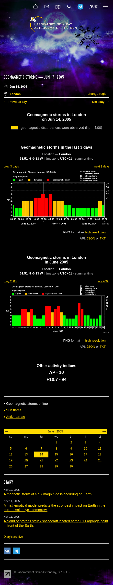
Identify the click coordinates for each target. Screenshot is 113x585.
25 (99, 460)
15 (56, 454)
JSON (91, 238)
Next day (98, 102)
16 (71, 454)
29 (56, 466)
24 (85, 460)
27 (26, 466)
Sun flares (14, 410)
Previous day (18, 102)
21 (41, 460)
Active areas (15, 417)
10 (85, 448)
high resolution (95, 232)
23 (71, 460)
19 (10, 460)
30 (71, 466)
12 (10, 454)
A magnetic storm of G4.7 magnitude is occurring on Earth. (48, 494)
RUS (93, 7)
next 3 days (101, 166)
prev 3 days (11, 166)
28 (41, 466)
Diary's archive (13, 536)
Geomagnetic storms (21, 77)
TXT (103, 238)
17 (85, 454)
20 (26, 460)
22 (56, 460)
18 (99, 454)
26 (10, 466)
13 (26, 454)
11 (99, 448)
